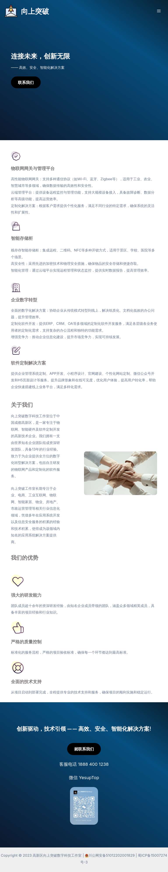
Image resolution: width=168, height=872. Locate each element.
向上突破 (35, 11)
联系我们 (26, 82)
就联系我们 (84, 748)
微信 (84, 777)
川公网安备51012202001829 (111, 855)
